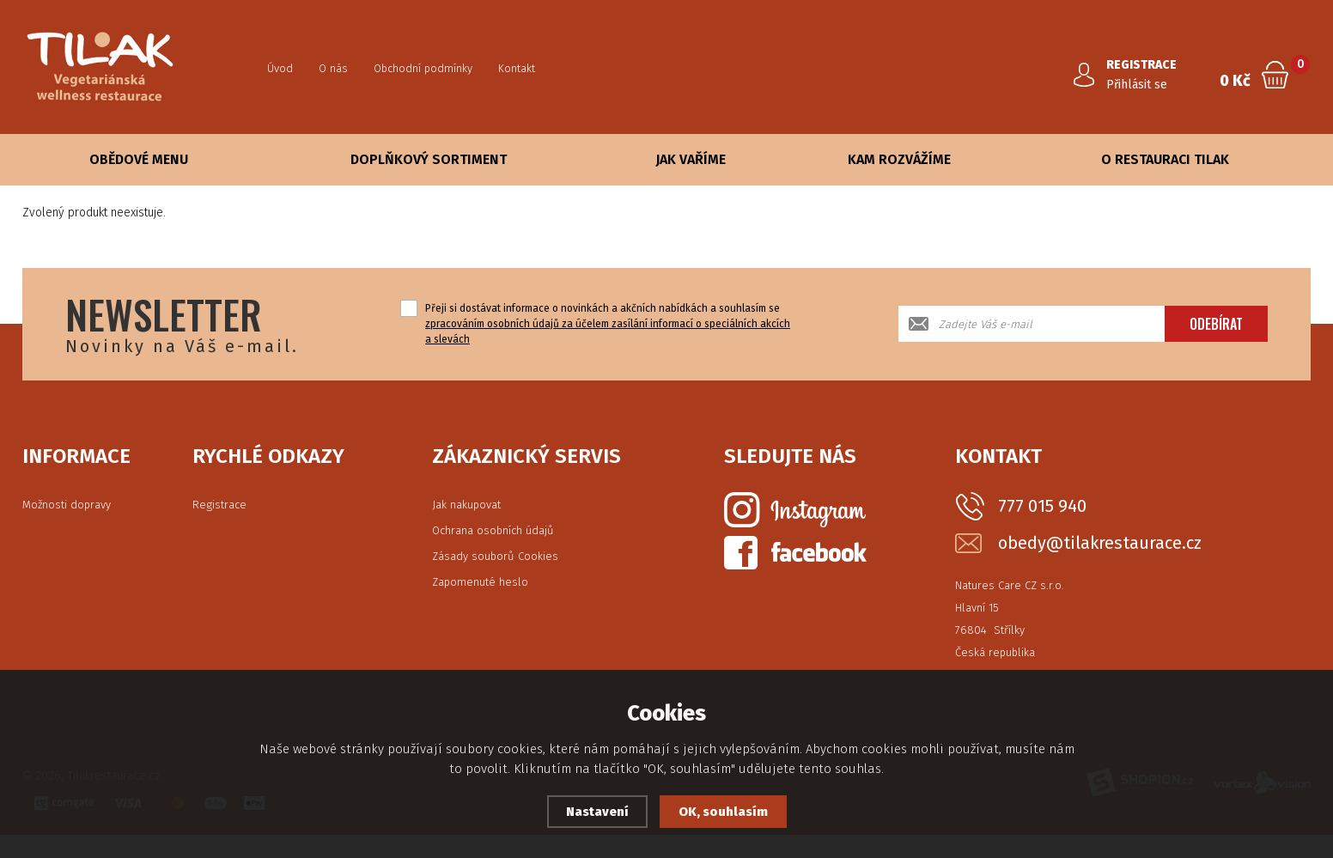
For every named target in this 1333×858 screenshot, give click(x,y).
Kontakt (516, 68)
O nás (333, 68)
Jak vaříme (690, 159)
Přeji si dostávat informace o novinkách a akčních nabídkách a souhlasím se (607, 323)
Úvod (280, 68)
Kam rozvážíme (899, 159)
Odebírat (1216, 323)
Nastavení (597, 811)
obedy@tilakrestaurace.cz (1100, 543)
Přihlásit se (1136, 84)
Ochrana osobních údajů (493, 530)
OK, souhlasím (723, 811)
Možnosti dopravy (66, 504)
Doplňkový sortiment (428, 159)
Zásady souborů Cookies (495, 556)
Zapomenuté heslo (480, 581)
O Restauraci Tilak (1165, 159)
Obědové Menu (138, 159)
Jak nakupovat (466, 504)
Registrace (219, 504)
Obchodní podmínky (423, 68)
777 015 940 (1042, 506)
